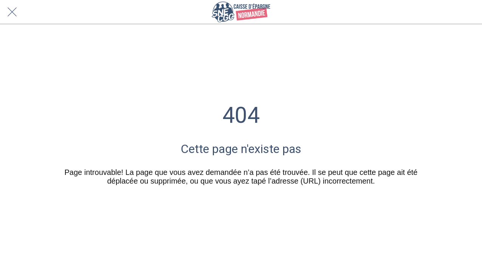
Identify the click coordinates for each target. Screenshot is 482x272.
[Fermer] (12, 12)
